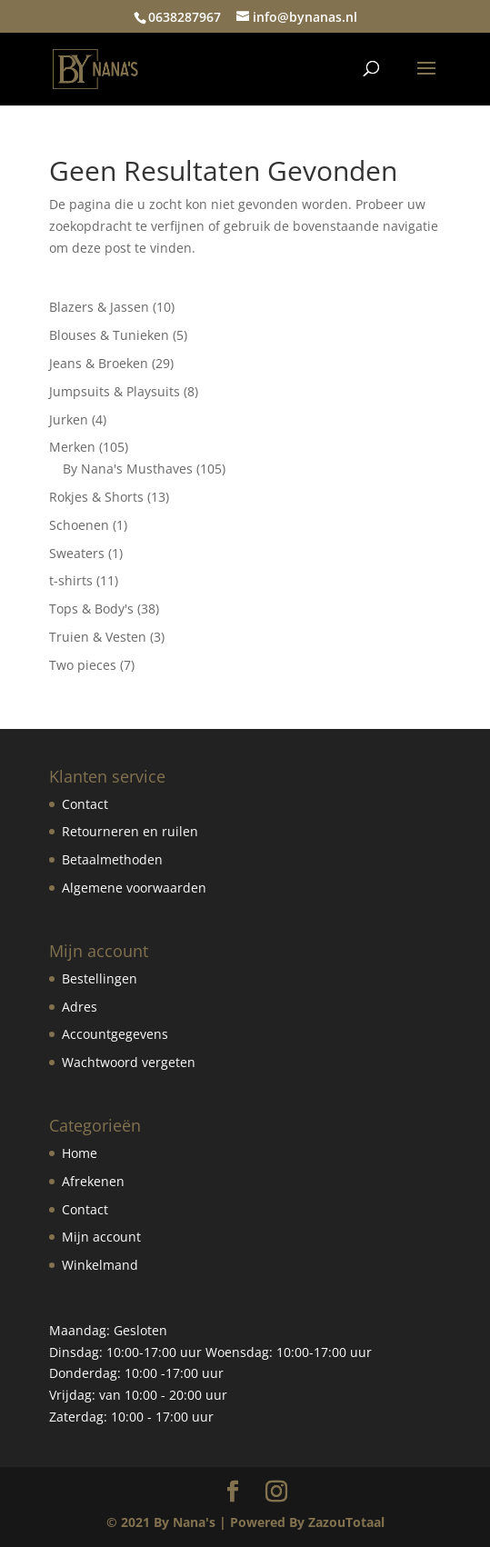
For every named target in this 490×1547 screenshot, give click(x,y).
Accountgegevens (115, 1034)
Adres (79, 1006)
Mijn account (101, 1236)
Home (79, 1153)
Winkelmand (100, 1264)
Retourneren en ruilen (130, 831)
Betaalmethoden (112, 859)
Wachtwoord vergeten (128, 1062)
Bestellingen (99, 978)
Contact (85, 804)
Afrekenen (93, 1181)
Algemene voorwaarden (134, 887)
